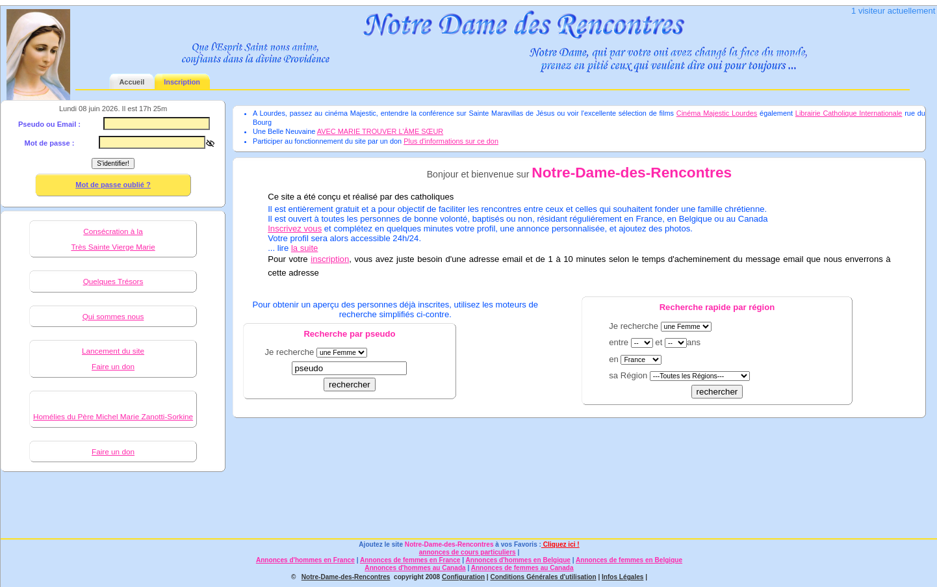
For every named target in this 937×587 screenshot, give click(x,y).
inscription (330, 259)
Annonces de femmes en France (410, 560)
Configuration (463, 576)
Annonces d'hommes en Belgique (518, 560)
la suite (304, 248)
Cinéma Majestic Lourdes (717, 113)
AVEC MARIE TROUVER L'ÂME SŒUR (380, 131)
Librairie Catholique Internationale (849, 113)
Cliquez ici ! (560, 544)
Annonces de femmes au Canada (522, 567)
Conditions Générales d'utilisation (543, 576)
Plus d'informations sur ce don (451, 141)
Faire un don (113, 366)
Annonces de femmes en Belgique (629, 560)
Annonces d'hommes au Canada (415, 567)
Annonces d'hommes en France (305, 560)
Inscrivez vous (295, 228)
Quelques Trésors (113, 281)
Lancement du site (113, 350)
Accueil (131, 82)
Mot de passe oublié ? (113, 185)
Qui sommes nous (113, 316)
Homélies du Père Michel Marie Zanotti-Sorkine (113, 416)
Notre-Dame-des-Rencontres (449, 544)
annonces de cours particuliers (467, 552)
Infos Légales (622, 576)
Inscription (182, 82)
